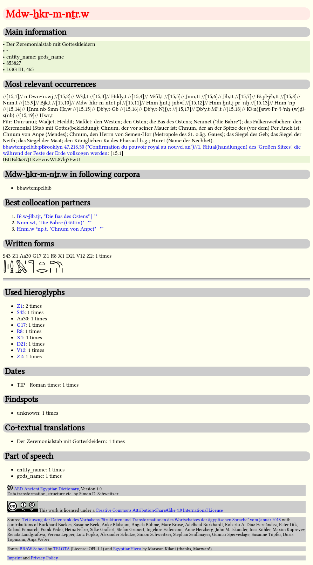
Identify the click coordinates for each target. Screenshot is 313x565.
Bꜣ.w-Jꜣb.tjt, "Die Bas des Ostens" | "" (57, 216)
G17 (21, 325)
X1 (20, 337)
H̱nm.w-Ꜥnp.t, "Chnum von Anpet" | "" (60, 229)
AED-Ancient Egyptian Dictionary (46, 488)
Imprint (14, 558)
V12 (21, 350)
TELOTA (61, 548)
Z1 (20, 306)
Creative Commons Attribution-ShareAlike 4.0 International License (159, 510)
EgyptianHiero (127, 548)
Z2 (20, 356)
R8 (19, 331)
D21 (21, 344)
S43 (21, 312)
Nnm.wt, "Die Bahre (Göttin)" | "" (54, 222)
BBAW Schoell (33, 548)
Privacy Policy (44, 558)
